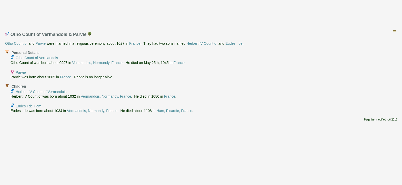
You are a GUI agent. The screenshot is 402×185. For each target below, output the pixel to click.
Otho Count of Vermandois (37, 58)
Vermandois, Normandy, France (97, 63)
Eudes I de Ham (28, 106)
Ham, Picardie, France (174, 111)
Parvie (40, 43)
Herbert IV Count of (201, 43)
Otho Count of (16, 43)
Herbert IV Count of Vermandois (41, 92)
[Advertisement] (201, 13)
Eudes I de (234, 43)
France (134, 43)
